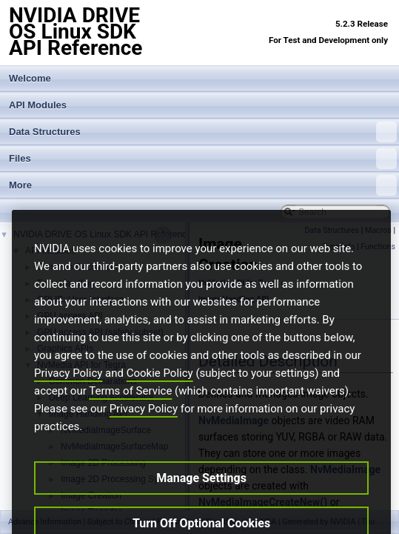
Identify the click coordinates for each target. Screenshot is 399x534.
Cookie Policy (160, 391)
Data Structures (203, 132)
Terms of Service (130, 408)
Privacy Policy (68, 391)
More (203, 185)
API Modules (38, 105)
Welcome (30, 78)
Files (203, 158)
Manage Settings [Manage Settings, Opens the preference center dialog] (201, 496)
